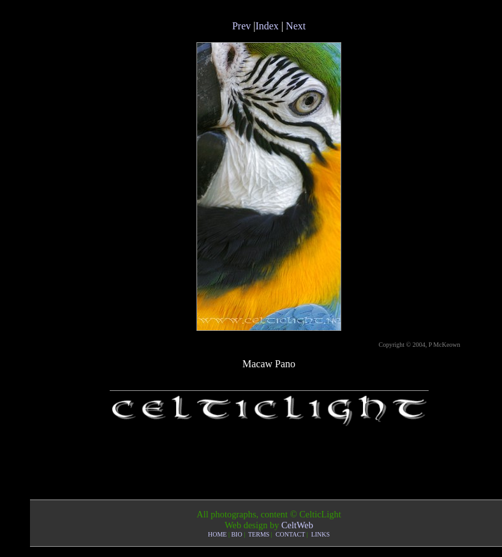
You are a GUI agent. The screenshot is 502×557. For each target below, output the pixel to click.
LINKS (320, 534)
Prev (241, 25)
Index (266, 25)
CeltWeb (297, 525)
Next (296, 25)
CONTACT (290, 534)
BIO (236, 534)
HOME (217, 534)
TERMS (258, 534)
